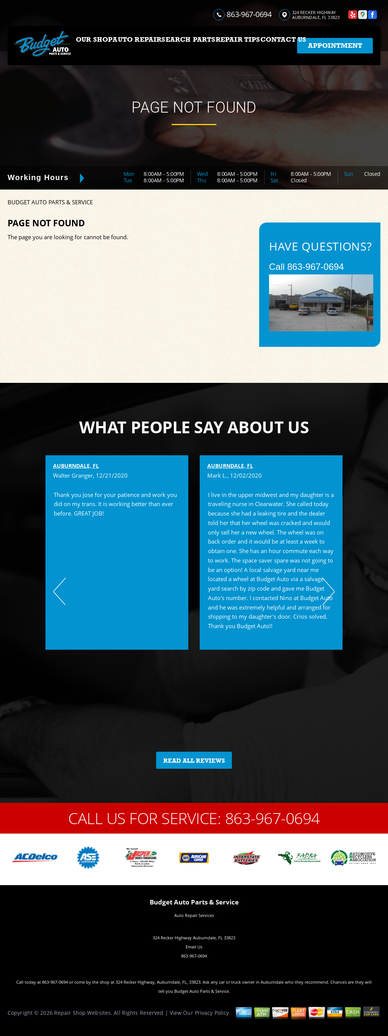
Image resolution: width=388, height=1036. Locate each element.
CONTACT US (283, 39)
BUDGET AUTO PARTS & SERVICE (50, 202)
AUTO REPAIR (137, 39)
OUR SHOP (94, 39)
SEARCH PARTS (188, 39)
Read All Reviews (194, 761)
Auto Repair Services (194, 915)
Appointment (335, 45)
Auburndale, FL (76, 465)
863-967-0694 (249, 14)
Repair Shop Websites (82, 1012)
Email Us (194, 947)
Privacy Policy (212, 1012)
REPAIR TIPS (238, 39)
